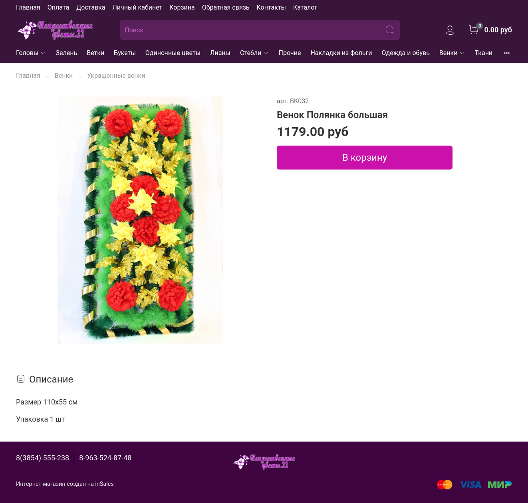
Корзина (182, 7)
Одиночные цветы (172, 53)
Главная (28, 7)
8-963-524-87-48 (105, 458)
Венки (452, 53)
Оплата (58, 7)
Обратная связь (226, 7)
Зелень (66, 53)
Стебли (254, 53)
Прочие (289, 53)
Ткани (484, 53)
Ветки (95, 53)
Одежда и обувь (406, 53)
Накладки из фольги (341, 53)
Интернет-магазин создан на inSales (65, 484)
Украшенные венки (116, 75)
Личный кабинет (137, 7)
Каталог (305, 7)
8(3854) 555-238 (42, 458)
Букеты (125, 53)
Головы (31, 53)
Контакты (271, 7)
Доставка (90, 7)
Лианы (220, 53)
